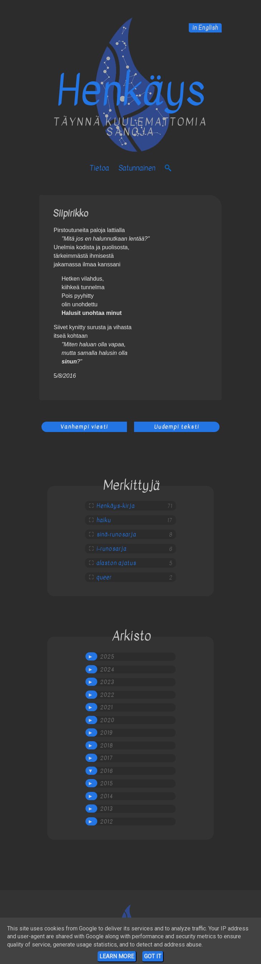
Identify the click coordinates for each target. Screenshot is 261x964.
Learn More (116, 956)
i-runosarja (112, 548)
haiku (104, 520)
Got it (152, 956)
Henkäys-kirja (116, 506)
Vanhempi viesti (84, 427)
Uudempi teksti (176, 427)
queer (104, 577)
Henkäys (130, 90)
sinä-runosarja (116, 534)
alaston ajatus (116, 563)
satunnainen (137, 168)
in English (205, 28)
